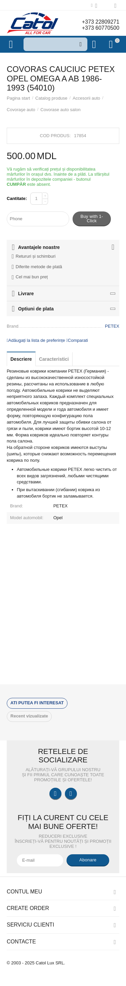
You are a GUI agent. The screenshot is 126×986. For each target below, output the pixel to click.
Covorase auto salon (60, 109)
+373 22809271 (100, 22)
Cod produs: (55, 135)
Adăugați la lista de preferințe (36, 340)
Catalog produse (51, 98)
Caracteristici (54, 359)
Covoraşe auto (21, 109)
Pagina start (18, 98)
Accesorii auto (86, 98)
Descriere (21, 359)
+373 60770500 (100, 28)
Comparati (77, 340)
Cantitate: (17, 198)
